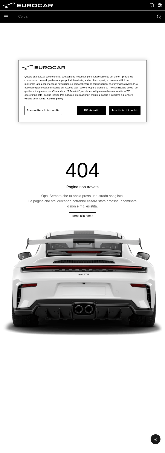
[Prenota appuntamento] (151, 5)
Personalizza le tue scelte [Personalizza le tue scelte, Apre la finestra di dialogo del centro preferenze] (43, 110)
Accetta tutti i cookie (125, 110)
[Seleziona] (159, 5)
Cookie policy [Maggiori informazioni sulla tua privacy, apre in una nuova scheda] (55, 98)
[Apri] (6, 17)
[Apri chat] (155, 439)
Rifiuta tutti (91, 110)
